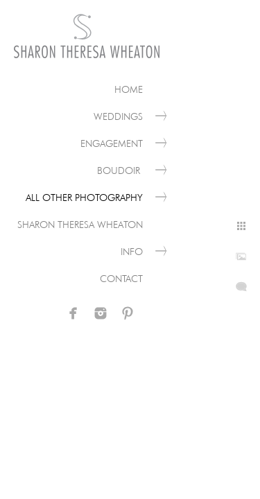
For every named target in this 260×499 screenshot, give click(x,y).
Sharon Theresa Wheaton (80, 224)
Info (132, 251)
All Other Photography (84, 197)
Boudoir (120, 170)
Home (128, 89)
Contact (121, 278)
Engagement (111, 143)
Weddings (118, 116)
